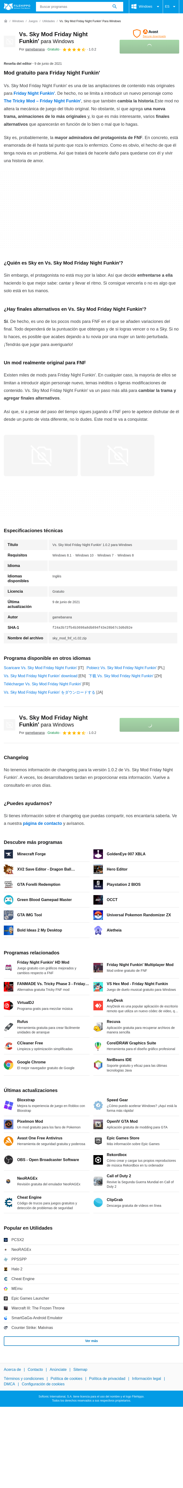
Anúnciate (58, 1370)
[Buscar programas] (114, 6)
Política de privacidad (107, 1379)
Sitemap (80, 1370)
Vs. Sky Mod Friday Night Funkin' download (40, 676)
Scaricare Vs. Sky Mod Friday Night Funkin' (40, 668)
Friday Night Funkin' (34, 93)
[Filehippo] (17, 6)
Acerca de (12, 1370)
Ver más (91, 1341)
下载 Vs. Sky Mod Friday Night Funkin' (121, 676)
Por (32, 49)
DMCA (9, 1384)
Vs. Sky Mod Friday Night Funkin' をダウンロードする (49, 692)
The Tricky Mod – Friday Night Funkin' (42, 101)
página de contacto (42, 823)
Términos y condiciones (24, 1379)
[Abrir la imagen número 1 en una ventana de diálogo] (117, 455)
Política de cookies (66, 1379)
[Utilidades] (48, 21)
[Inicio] (6, 21)
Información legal (146, 1379)
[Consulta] (79, 6)
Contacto (35, 1370)
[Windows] (18, 21)
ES (171, 7)
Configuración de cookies (43, 1384)
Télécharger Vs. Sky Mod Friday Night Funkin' (42, 684)
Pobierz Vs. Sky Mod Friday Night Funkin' (121, 668)
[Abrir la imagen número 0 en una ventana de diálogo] (41, 455)
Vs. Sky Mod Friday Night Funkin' (53, 721)
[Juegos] (33, 21)
